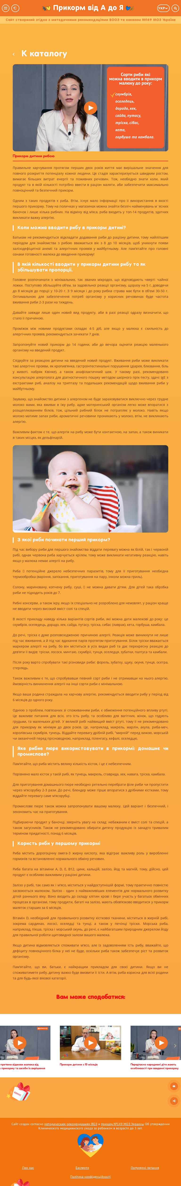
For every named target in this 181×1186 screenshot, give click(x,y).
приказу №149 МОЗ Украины (122, 1124)
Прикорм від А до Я (88, 8)
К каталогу (40, 54)
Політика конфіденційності (90, 1176)
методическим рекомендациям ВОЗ (70, 1124)
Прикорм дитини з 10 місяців (79, 1064)
